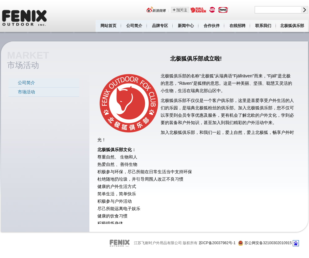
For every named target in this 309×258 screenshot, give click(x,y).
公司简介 (134, 25)
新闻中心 (186, 25)
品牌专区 (160, 25)
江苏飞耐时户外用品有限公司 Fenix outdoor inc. (25, 16)
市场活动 (26, 91)
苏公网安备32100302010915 (267, 243)
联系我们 (263, 25)
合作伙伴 (212, 25)
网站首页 (108, 25)
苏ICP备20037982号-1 (217, 243)
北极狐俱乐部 (292, 25)
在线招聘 (237, 25)
